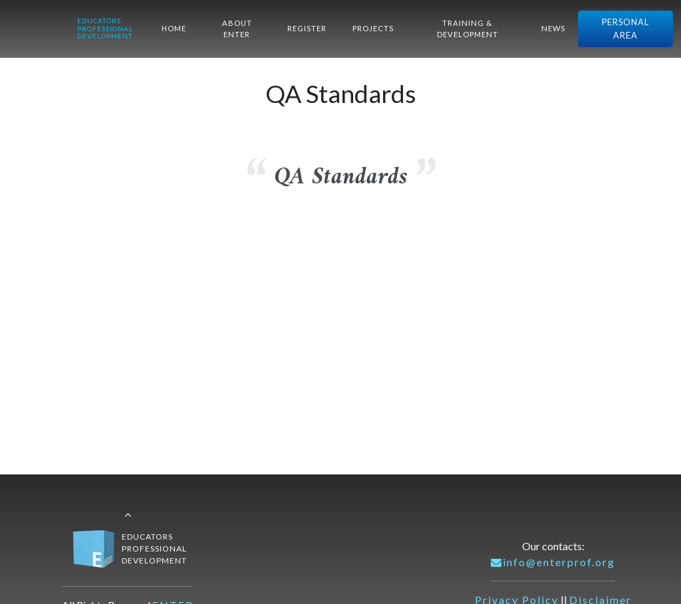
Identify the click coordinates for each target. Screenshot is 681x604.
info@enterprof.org (553, 561)
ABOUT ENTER (237, 29)
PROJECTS (373, 28)
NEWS (553, 28)
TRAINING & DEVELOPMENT (467, 29)
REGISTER (307, 28)
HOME (174, 28)
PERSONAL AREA (625, 28)
